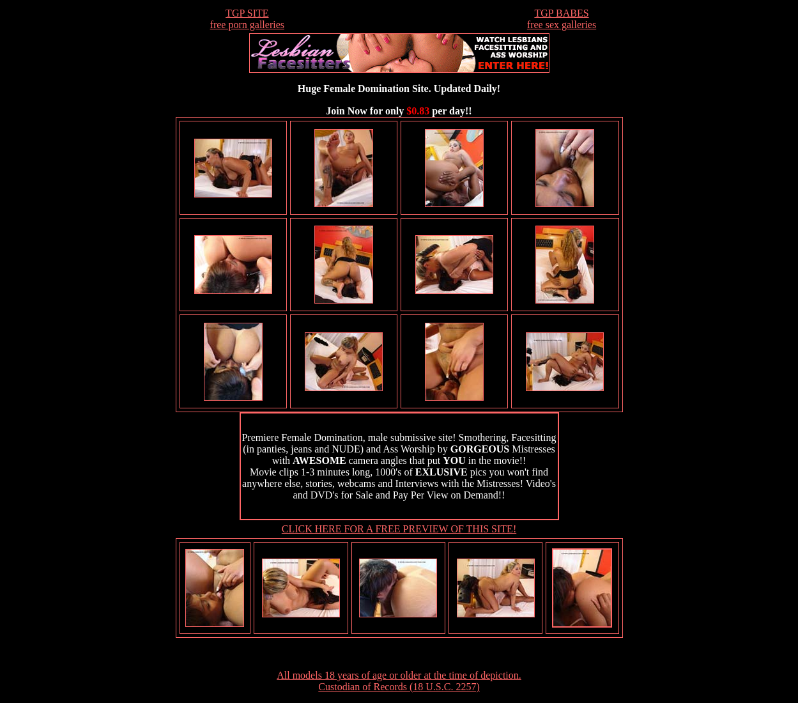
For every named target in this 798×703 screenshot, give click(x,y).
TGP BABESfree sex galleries (561, 19)
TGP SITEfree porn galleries (247, 19)
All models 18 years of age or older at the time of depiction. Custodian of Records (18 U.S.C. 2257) (399, 681)
